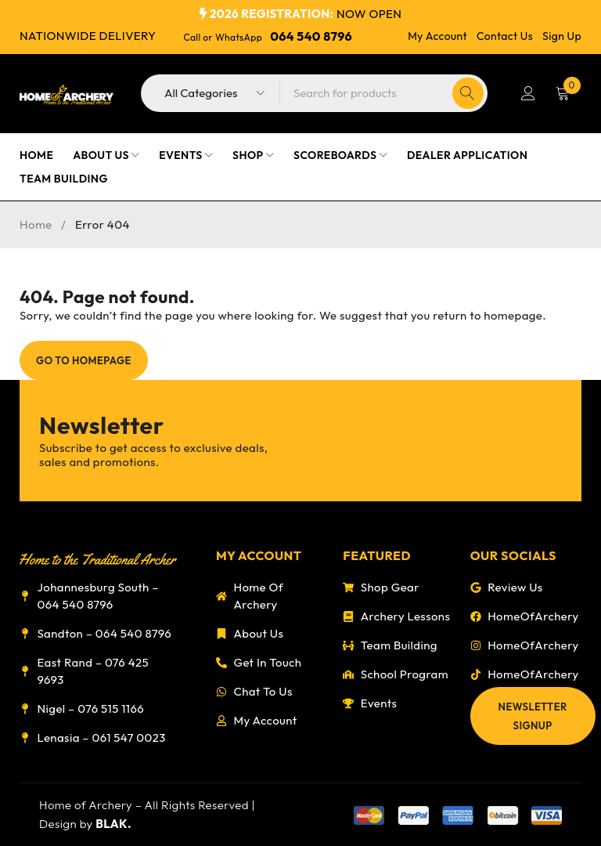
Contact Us (505, 36)
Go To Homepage (83, 360)
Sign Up (561, 36)
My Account (437, 36)
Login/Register (528, 93)
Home (36, 224)
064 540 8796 (311, 36)
